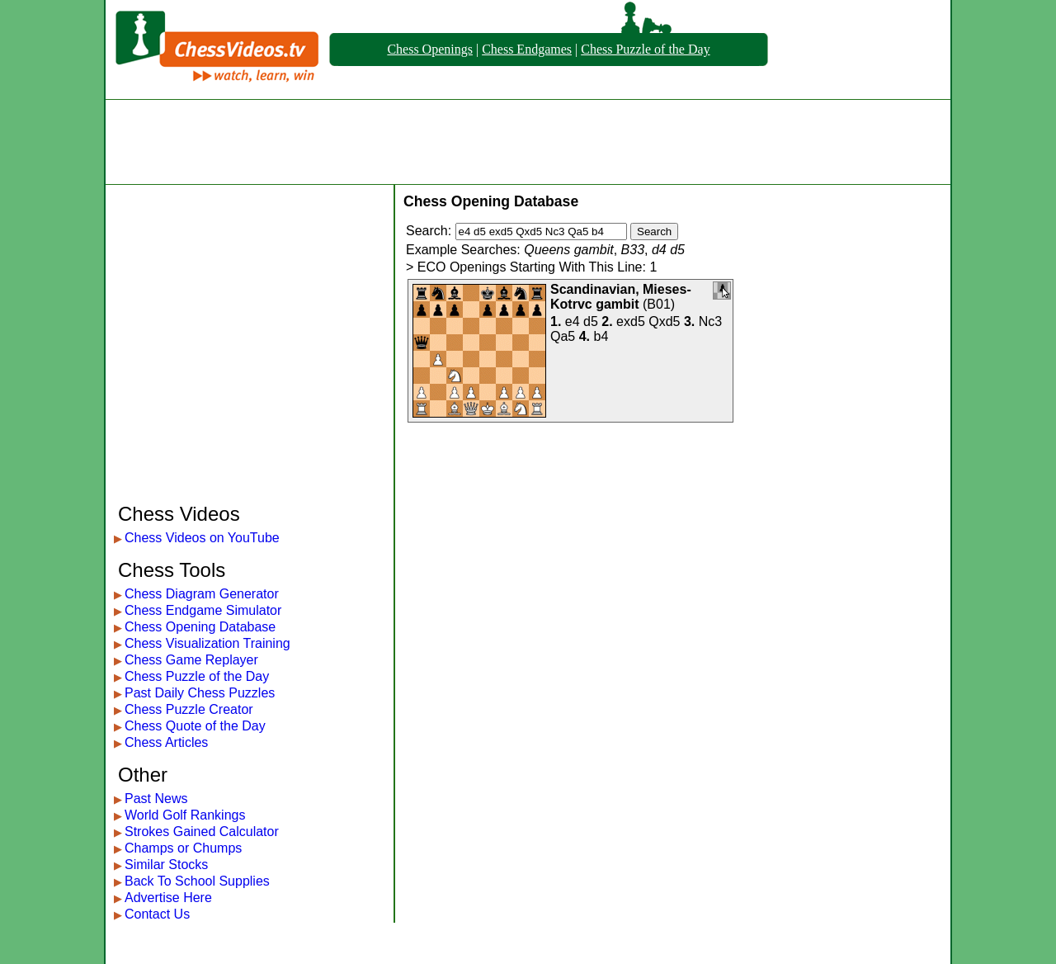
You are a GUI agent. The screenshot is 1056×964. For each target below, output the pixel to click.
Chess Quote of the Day (195, 726)
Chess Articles (166, 742)
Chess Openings (430, 49)
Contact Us (157, 914)
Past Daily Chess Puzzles (200, 693)
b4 (601, 336)
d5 (590, 321)
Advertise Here (168, 898)
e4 (572, 321)
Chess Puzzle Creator (189, 709)
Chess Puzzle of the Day (645, 49)
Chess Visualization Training (207, 643)
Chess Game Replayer (191, 660)
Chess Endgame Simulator (203, 610)
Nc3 (710, 321)
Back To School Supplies (197, 881)
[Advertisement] (528, 142)
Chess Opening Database (200, 627)
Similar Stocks (166, 865)
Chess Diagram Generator (202, 594)
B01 (658, 304)
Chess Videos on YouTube (202, 538)
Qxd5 (664, 321)
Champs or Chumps (183, 848)
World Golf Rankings (185, 815)
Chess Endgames (527, 49)
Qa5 (562, 336)
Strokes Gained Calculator (202, 832)
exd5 (630, 321)
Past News (156, 799)
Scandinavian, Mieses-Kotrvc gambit (620, 296)
